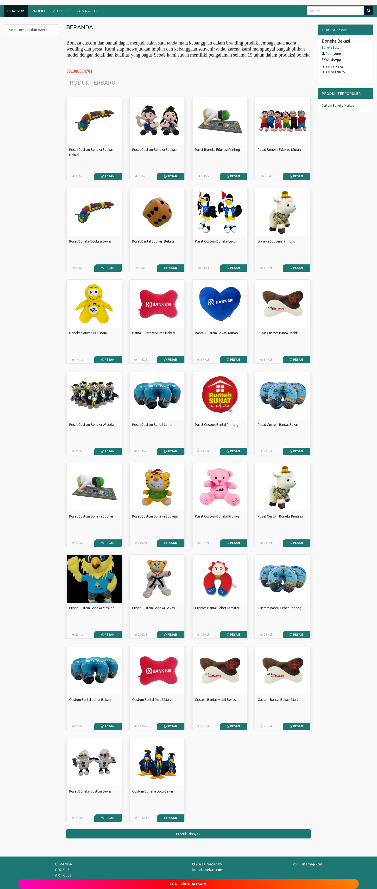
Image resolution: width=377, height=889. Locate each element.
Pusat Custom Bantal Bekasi (278, 425)
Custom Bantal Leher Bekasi (90, 700)
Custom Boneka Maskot (338, 105)
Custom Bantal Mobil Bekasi (216, 700)
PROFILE (38, 11)
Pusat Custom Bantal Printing (216, 425)
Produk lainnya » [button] (188, 834)
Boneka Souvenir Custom (88, 333)
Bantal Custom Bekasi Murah (216, 333)
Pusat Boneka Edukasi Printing (217, 150)
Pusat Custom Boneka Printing (280, 516)
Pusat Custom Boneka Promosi (217, 516)
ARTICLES (61, 11)
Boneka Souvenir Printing (276, 241)
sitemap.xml (311, 864)
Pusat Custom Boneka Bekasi (154, 608)
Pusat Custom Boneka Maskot (91, 608)
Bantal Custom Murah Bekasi (153, 333)
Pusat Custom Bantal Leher (152, 425)
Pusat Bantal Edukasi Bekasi (153, 241)
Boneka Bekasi (331, 47)
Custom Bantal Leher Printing (279, 608)
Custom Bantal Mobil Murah (153, 700)
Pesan (107, 176)
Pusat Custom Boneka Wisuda (91, 425)
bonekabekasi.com (207, 870)
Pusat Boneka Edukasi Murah (279, 150)
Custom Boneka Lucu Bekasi (153, 791)
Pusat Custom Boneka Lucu (215, 241)
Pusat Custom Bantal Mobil (278, 333)
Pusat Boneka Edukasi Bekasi (91, 241)
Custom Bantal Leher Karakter (217, 608)
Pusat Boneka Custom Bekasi (91, 791)
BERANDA (15, 11)
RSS (295, 864)
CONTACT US (87, 11)
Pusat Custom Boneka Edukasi (154, 150)
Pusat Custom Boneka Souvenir (155, 516)
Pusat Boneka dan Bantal (28, 30)
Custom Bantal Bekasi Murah (279, 700)
